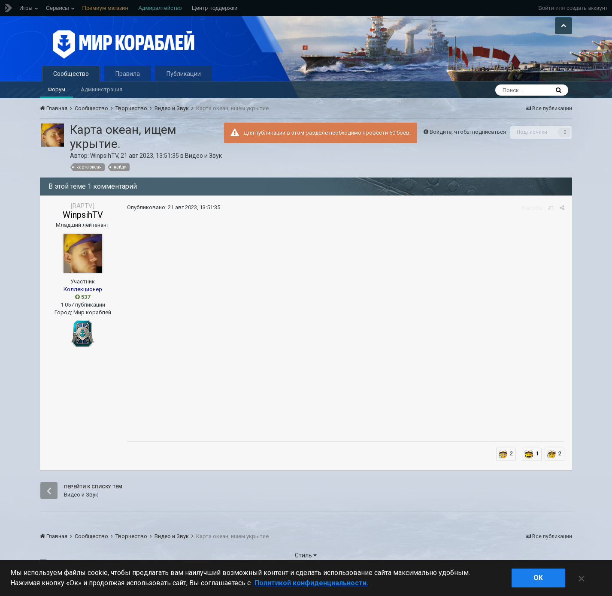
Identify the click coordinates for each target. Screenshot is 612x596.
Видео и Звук (203, 166)
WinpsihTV (104, 166)
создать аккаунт (587, 8)
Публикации (184, 84)
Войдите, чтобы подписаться (468, 142)
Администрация (101, 99)
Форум (56, 99)
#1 (552, 218)
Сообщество (71, 84)
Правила (127, 84)
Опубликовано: (172, 218)
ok (538, 578)
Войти (546, 8)
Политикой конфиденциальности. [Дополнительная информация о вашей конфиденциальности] (311, 583)
